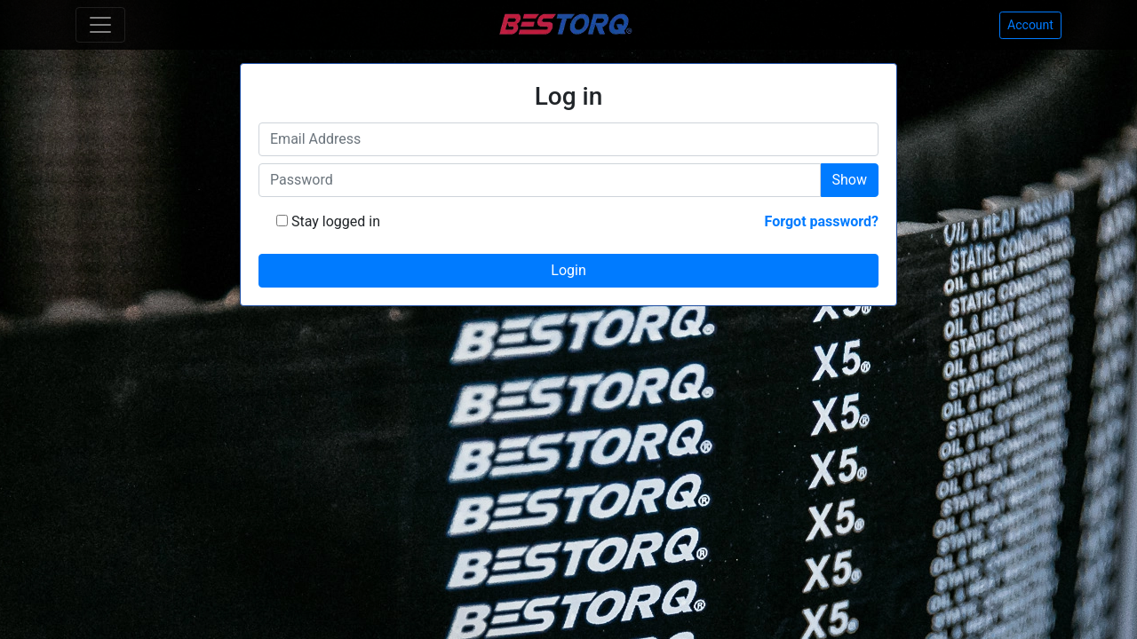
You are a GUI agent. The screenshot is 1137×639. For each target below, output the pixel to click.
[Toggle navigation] (100, 25)
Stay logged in (334, 221)
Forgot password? (822, 221)
